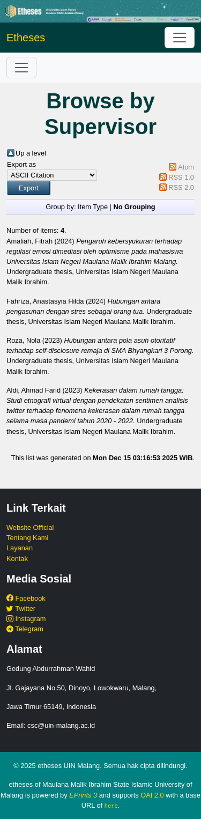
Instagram (26, 619)
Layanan (19, 548)
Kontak (17, 559)
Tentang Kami (27, 538)
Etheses (25, 37)
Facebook (26, 598)
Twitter (20, 608)
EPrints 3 (83, 795)
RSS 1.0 (181, 177)
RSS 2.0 (181, 187)
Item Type (93, 207)
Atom (186, 167)
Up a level (31, 153)
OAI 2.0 (151, 795)
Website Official (30, 527)
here (111, 805)
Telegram (24, 629)
